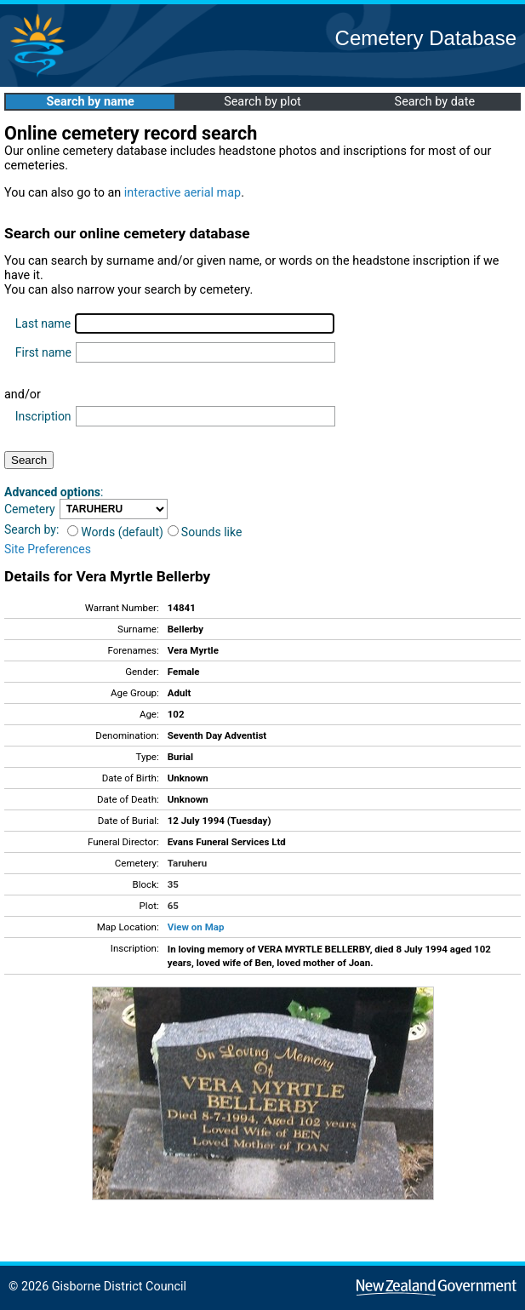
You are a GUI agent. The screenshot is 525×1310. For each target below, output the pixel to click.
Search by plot (262, 101)
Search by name (90, 101)
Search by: (31, 529)
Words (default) (115, 532)
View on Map (196, 927)
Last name (43, 323)
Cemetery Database (425, 37)
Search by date (435, 101)
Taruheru (187, 863)
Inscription (43, 416)
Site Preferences (47, 549)
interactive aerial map (182, 193)
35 (173, 884)
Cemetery (29, 509)
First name (43, 352)
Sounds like (205, 532)
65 (173, 906)
